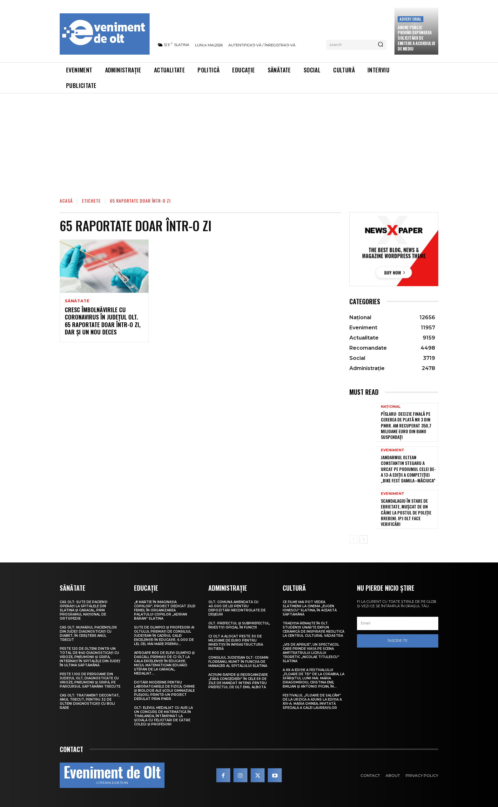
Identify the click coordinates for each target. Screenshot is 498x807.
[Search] (380, 45)
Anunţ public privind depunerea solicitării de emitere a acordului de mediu (416, 38)
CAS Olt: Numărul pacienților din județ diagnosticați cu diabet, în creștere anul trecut (88, 633)
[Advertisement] (249, 141)
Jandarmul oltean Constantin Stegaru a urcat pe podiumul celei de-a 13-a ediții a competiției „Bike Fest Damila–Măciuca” (408, 469)
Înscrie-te (397, 640)
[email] (397, 623)
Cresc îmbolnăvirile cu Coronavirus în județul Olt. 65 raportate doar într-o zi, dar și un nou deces (102, 321)
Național (390, 406)
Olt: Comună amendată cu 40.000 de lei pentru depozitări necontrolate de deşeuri (237, 608)
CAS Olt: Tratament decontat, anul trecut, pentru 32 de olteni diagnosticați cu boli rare (89, 701)
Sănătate (77, 301)
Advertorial (410, 19)
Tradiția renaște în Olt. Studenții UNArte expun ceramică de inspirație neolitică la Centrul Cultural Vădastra (313, 629)
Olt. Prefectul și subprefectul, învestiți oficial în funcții (239, 625)
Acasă (66, 200)
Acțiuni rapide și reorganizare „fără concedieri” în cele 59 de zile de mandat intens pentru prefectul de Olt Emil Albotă (238, 681)
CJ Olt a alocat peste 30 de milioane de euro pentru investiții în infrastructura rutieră (235, 642)
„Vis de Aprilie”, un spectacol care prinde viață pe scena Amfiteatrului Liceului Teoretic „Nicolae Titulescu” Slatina (311, 652)
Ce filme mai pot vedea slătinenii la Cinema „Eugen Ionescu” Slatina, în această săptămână (310, 608)
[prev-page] (353, 539)
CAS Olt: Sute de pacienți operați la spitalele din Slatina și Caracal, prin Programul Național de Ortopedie (83, 610)
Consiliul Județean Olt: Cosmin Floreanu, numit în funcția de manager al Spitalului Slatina (238, 662)
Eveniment (392, 450)
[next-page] (363, 539)
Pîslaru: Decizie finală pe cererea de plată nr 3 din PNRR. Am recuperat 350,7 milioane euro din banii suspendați (406, 425)
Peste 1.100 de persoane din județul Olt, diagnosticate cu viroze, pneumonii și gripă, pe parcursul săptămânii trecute (90, 680)
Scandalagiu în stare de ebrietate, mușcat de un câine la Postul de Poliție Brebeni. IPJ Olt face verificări (406, 512)
